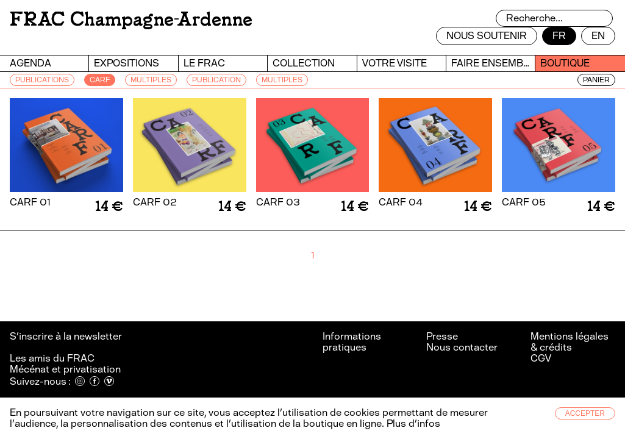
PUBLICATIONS (42, 80)
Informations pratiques (352, 341)
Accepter (585, 413)
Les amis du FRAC (52, 358)
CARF (100, 80)
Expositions (126, 63)
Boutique (565, 63)
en (598, 35)
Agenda (30, 63)
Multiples (282, 80)
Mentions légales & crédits (569, 341)
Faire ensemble (493, 63)
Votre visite (394, 63)
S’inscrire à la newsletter (67, 336)
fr (559, 35)
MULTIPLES (150, 80)
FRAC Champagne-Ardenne (131, 19)
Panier (596, 80)
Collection (304, 63)
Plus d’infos (412, 423)
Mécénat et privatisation (65, 369)
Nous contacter (462, 347)
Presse (442, 336)
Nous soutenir (486, 35)
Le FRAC (204, 63)
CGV (540, 358)
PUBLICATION (216, 80)
